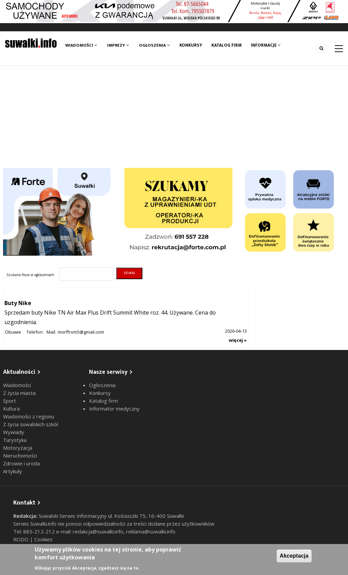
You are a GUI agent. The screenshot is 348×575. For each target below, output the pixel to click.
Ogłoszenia (154, 45)
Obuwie (13, 332)
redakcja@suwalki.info (98, 531)
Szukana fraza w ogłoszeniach (30, 274)
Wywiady (13, 432)
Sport (9, 400)
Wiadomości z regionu (28, 416)
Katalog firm (227, 45)
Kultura (11, 408)
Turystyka (15, 439)
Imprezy (118, 45)
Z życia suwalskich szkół (30, 424)
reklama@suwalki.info (150, 531)
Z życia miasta (19, 392)
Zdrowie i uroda (21, 463)
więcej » (238, 340)
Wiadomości (81, 45)
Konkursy (191, 45)
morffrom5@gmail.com (81, 332)
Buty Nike (17, 303)
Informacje (266, 45)
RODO (21, 539)
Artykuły (12, 471)
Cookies (43, 539)
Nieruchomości (20, 455)
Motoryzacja (17, 447)
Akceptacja (294, 556)
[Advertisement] (174, 116)
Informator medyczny (114, 408)
